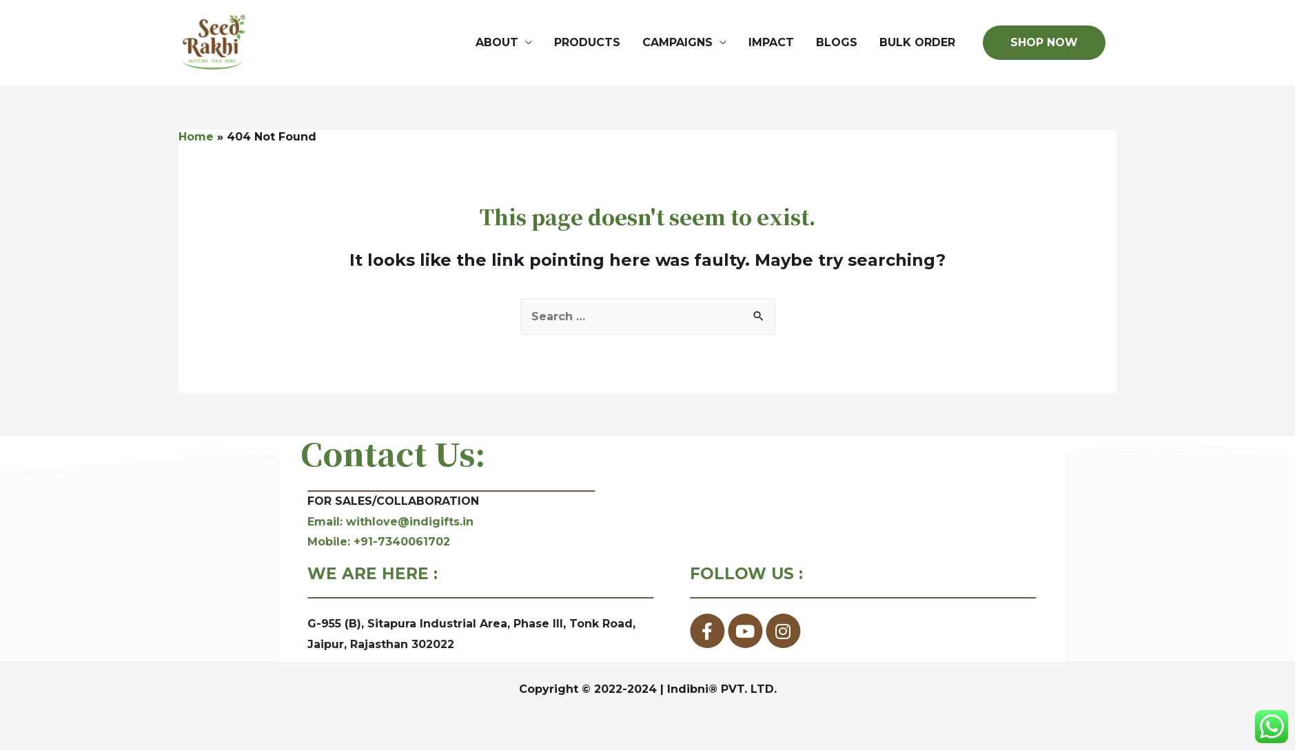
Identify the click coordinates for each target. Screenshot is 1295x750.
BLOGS (836, 44)
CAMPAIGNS (677, 44)
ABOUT (497, 44)
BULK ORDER (917, 44)
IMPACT (771, 44)
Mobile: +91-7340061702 (467, 546)
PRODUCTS (587, 44)
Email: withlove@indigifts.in (479, 526)
